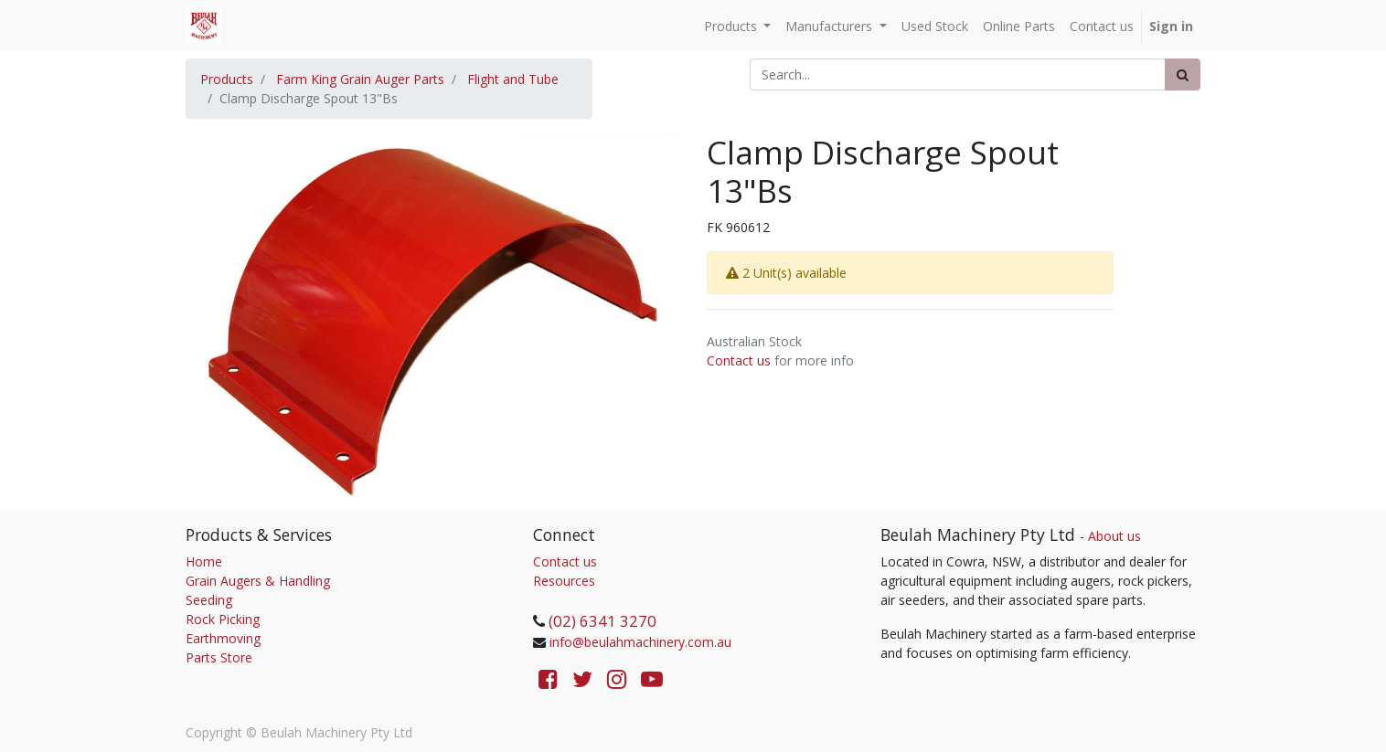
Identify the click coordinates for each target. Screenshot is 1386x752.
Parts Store (219, 657)
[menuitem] (935, 26)
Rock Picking (223, 619)
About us (1114, 536)
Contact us (739, 360)
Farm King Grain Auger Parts (360, 79)
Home (204, 561)
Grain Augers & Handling (258, 580)
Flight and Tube (513, 79)
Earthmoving (223, 638)
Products (226, 79)
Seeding (209, 600)
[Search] (1182, 74)
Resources (564, 580)
